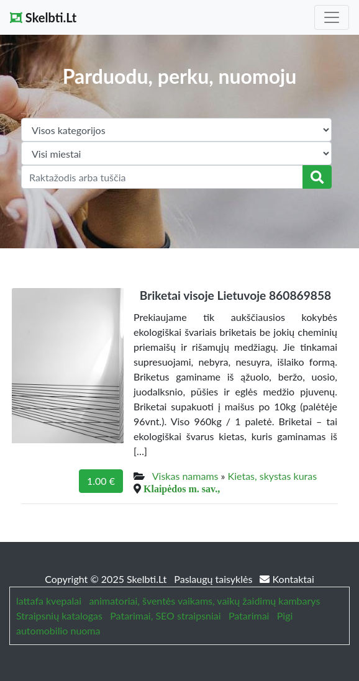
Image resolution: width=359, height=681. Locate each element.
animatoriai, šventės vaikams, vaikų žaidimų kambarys (204, 601)
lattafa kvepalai (48, 601)
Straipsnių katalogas (59, 615)
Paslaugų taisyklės (214, 579)
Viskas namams (185, 476)
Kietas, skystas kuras (272, 476)
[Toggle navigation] (331, 17)
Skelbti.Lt (43, 17)
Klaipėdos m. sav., (181, 489)
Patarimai (249, 615)
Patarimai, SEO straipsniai (165, 615)
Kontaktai (287, 579)
